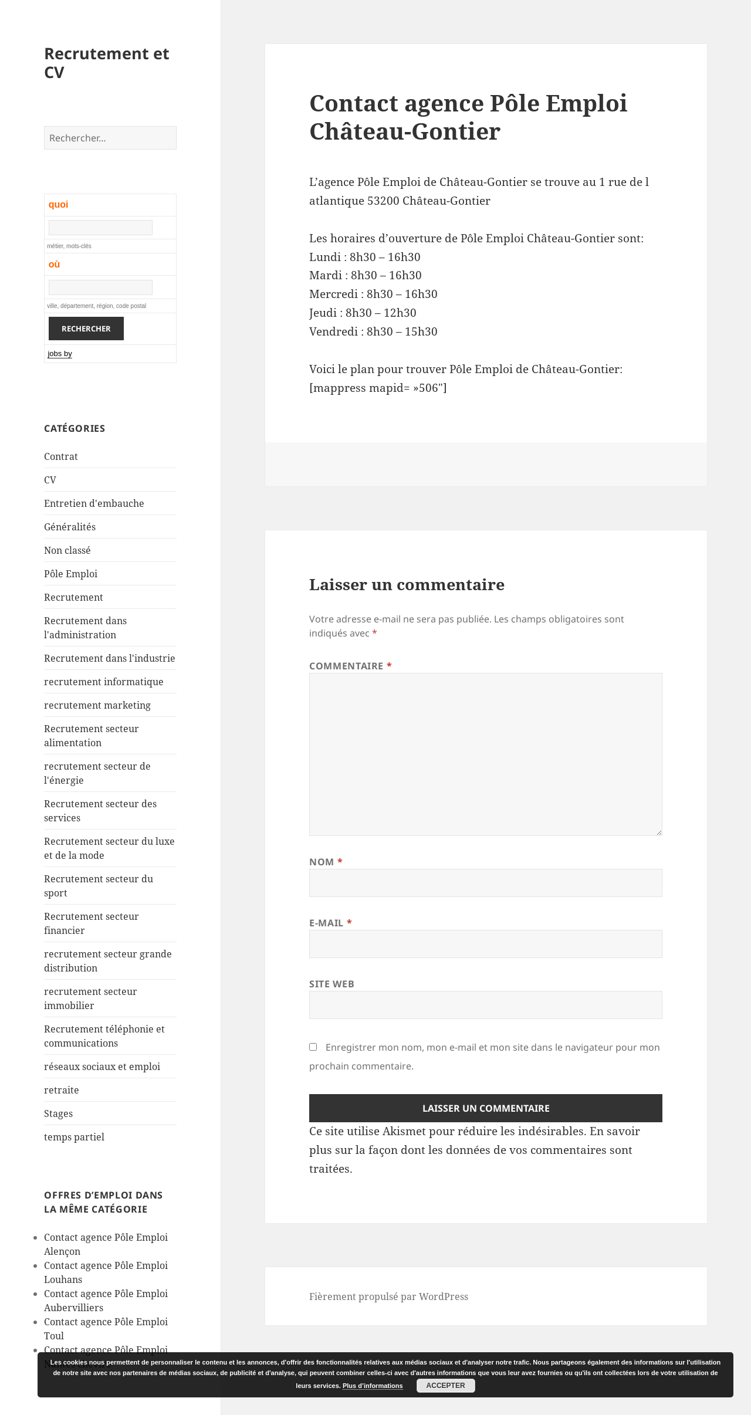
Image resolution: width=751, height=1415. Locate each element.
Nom (326, 861)
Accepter (446, 1386)
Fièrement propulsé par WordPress (388, 1296)
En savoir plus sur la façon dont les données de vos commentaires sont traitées (474, 1149)
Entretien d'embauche (94, 503)
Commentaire (350, 665)
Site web (331, 983)
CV (50, 479)
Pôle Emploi (70, 573)
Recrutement (73, 597)
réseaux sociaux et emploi (102, 1066)
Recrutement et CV (107, 62)
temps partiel (74, 1136)
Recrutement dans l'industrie (109, 658)
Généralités (70, 526)
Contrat (61, 456)
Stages (58, 1113)
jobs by (60, 353)
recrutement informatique (104, 681)
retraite (61, 1090)
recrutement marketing (97, 705)
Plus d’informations (373, 1385)
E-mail (330, 922)
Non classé (67, 550)
